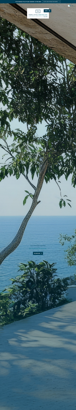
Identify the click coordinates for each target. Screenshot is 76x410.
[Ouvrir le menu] (47, 10)
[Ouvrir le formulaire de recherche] (38, 253)
